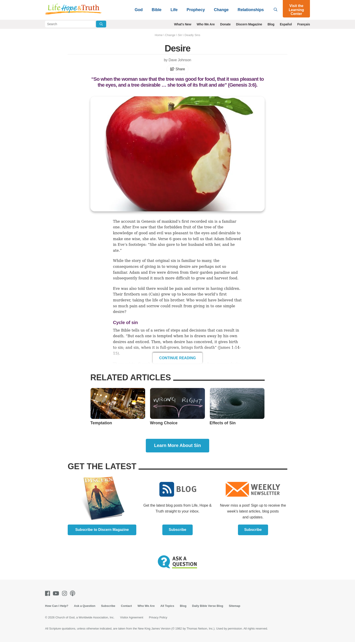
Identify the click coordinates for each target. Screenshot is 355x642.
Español (286, 24)
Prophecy (196, 9)
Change (221, 9)
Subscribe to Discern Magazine (102, 530)
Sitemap (234, 606)
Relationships (251, 9)
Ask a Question (85, 606)
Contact (126, 606)
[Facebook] (48, 593)
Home (159, 35)
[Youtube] (57, 593)
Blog (271, 24)
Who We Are (206, 24)
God (139, 9)
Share (177, 69)
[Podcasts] (73, 593)
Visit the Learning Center (296, 10)
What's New (182, 24)
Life (174, 9)
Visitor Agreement (131, 617)
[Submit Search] (101, 24)
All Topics (167, 606)
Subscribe (177, 530)
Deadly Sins (192, 35)
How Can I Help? (56, 606)
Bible (156, 9)
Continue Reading (177, 358)
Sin (180, 35)
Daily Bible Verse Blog (207, 606)
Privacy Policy (158, 617)
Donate (225, 24)
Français (303, 24)
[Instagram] (65, 593)
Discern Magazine (249, 24)
